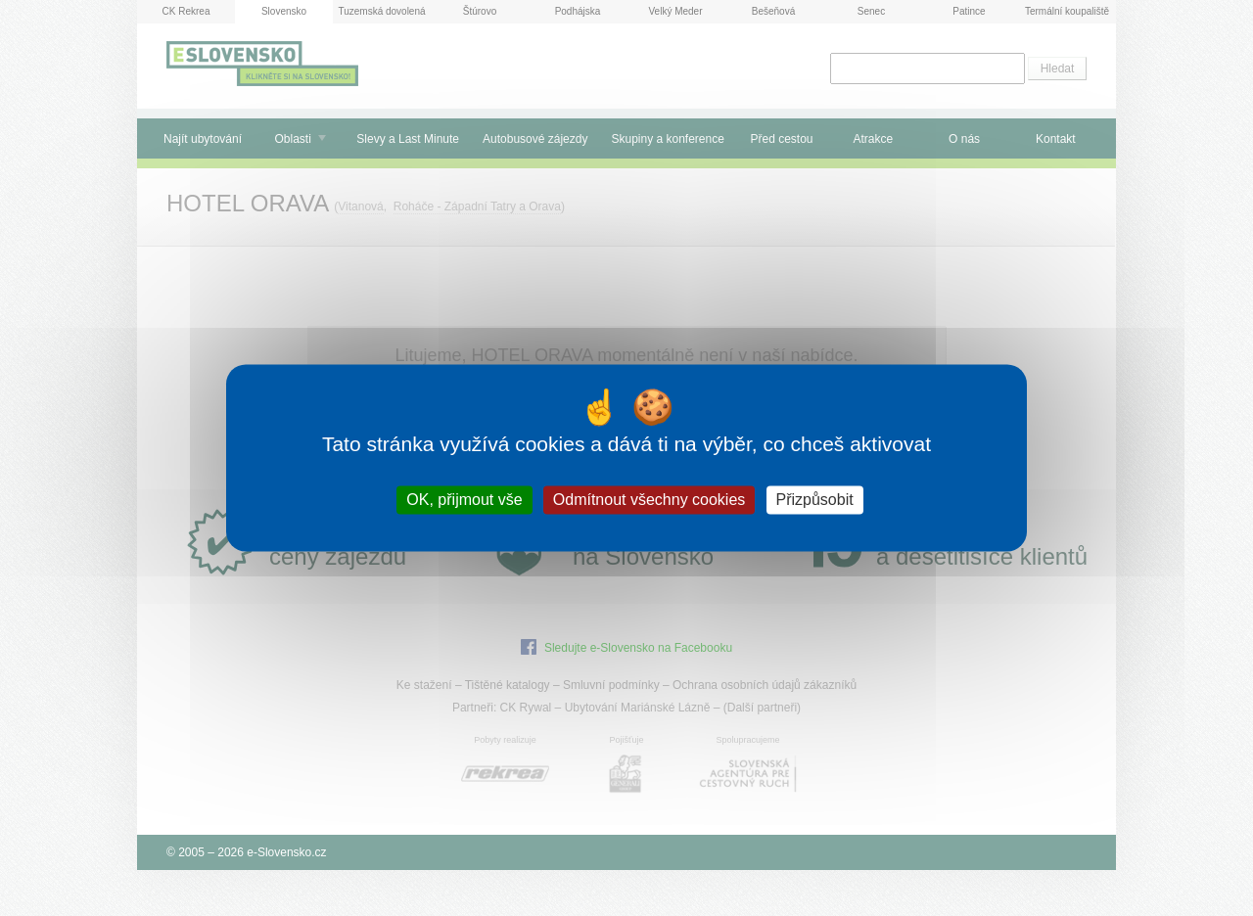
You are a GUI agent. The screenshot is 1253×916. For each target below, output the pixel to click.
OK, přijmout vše (464, 499)
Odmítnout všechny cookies (649, 499)
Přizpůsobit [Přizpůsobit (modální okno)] (815, 499)
